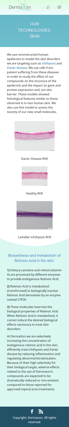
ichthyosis (49, 63)
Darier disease (17, 68)
